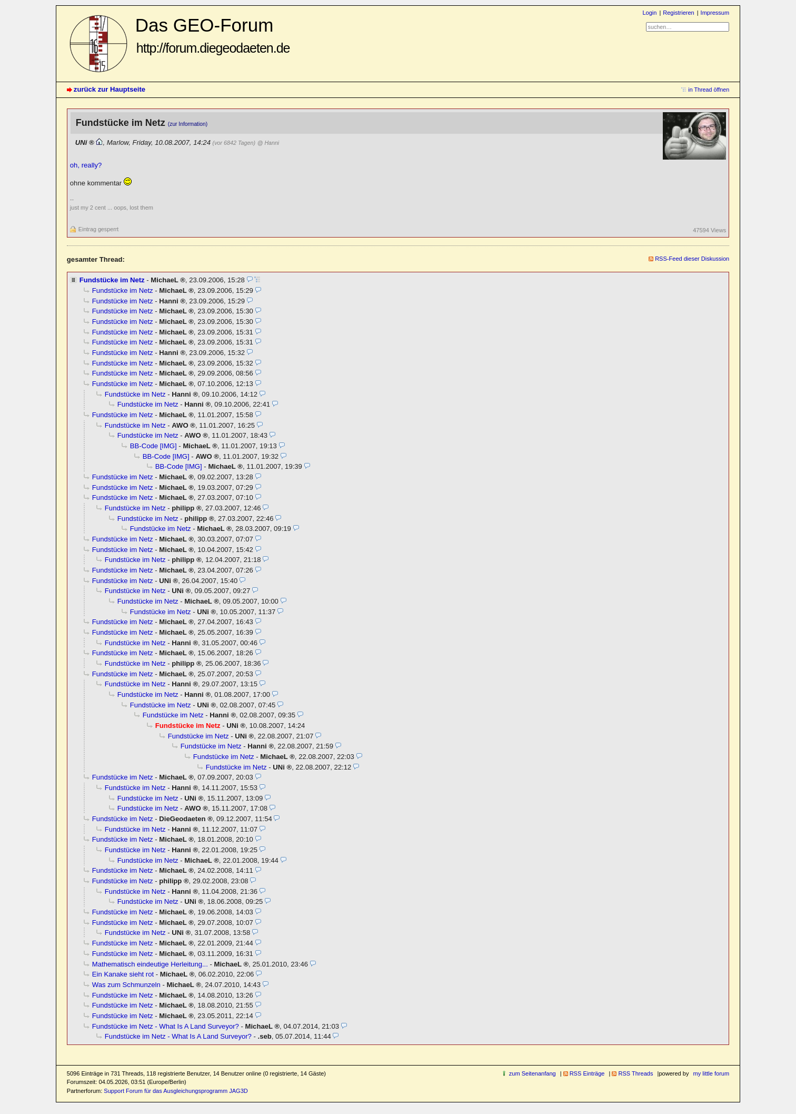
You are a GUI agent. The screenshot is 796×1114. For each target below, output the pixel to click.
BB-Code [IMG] (153, 446)
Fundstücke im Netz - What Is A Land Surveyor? (165, 1026)
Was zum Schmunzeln (126, 985)
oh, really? (86, 165)
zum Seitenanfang (532, 1073)
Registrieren (678, 12)
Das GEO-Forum (212, 35)
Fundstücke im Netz (112, 280)
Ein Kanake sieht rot (123, 974)
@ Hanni (268, 143)
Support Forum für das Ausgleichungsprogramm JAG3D (175, 1091)
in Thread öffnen (708, 89)
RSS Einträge (587, 1073)
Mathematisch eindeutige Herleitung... (150, 964)
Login (649, 12)
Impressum (715, 12)
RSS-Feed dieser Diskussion (692, 258)
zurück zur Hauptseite (109, 89)
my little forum (711, 1073)
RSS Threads (635, 1073)
